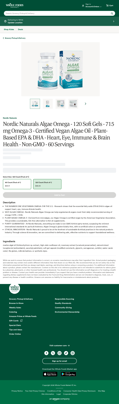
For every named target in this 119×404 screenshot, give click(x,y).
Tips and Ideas (15, 329)
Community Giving (63, 307)
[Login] (92, 5)
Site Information (48, 394)
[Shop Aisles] (9, 29)
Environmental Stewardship (67, 312)
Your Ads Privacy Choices (35, 391)
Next (85, 104)
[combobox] (54, 13)
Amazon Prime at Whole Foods (22, 316)
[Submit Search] (112, 13)
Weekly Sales (15, 307)
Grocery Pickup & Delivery (21, 299)
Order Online (15, 334)
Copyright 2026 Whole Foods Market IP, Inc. (59, 385)
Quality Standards (63, 303)
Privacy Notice (17, 391)
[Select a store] (59, 21)
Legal (58, 394)
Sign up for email (59, 361)
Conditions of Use (54, 391)
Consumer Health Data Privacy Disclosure (80, 391)
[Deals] (20, 29)
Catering (13, 312)
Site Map (101, 391)
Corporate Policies (70, 394)
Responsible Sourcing (64, 299)
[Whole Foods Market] (14, 5)
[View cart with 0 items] (109, 5)
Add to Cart (59, 195)
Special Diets (15, 325)
